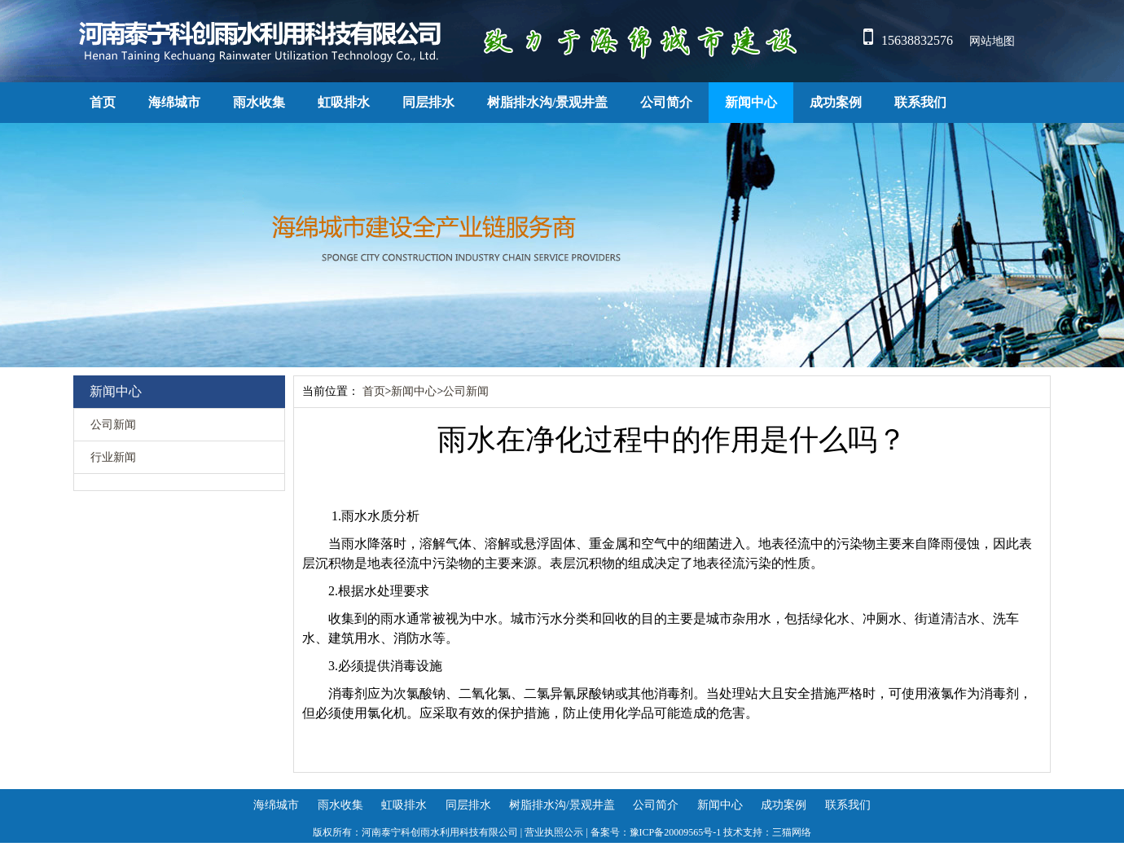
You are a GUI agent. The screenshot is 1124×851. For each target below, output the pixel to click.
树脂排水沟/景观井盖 (547, 102)
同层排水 (428, 102)
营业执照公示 (554, 832)
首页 (103, 102)
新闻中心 (751, 102)
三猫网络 (791, 832)
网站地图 (992, 41)
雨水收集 (259, 102)
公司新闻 (113, 425)
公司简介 (666, 102)
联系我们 (920, 102)
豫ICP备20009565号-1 (676, 832)
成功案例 (836, 102)
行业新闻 (113, 457)
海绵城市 (174, 102)
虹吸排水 (344, 102)
